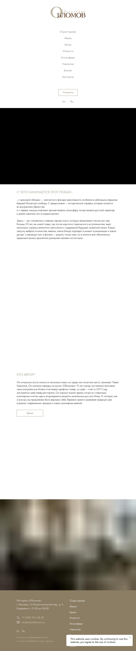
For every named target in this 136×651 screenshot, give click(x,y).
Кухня (68, 44)
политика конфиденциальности (32, 637)
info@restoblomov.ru (33, 622)
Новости (68, 51)
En (64, 101)
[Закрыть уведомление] (130, 637)
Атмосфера (68, 57)
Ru (71, 101)
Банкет (68, 70)
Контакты (68, 76)
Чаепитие (68, 64)
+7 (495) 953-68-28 (33, 617)
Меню (68, 38)
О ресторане (68, 31)
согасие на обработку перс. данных (35, 641)
